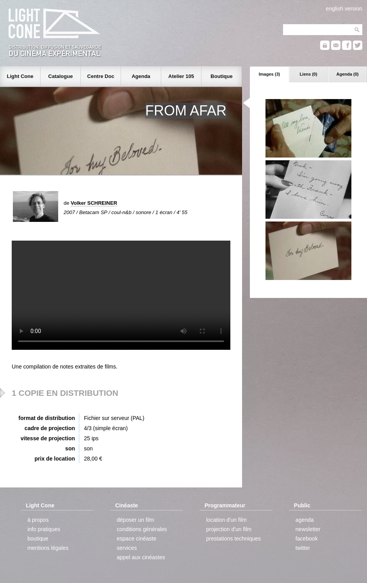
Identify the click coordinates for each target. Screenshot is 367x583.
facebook (307, 538)
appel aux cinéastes (141, 557)
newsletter (308, 529)
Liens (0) (308, 74)
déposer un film (135, 520)
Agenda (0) (348, 74)
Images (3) (269, 74)
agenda (305, 520)
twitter (303, 548)
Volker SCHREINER (94, 203)
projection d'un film (228, 529)
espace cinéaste (136, 538)
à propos (37, 520)
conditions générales (142, 529)
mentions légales (47, 548)
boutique (37, 538)
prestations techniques (233, 538)
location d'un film (226, 520)
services (127, 548)
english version (344, 8)
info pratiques (43, 529)
